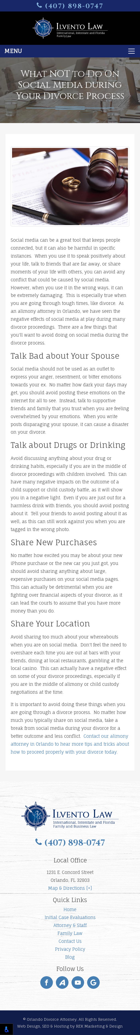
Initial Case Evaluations (70, 917)
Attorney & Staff (70, 925)
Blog (70, 957)
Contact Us (70, 941)
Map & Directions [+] (70, 888)
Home (70, 909)
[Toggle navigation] (70, 51)
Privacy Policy (70, 949)
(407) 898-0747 (70, 6)
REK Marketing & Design (99, 1026)
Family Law (70, 933)
